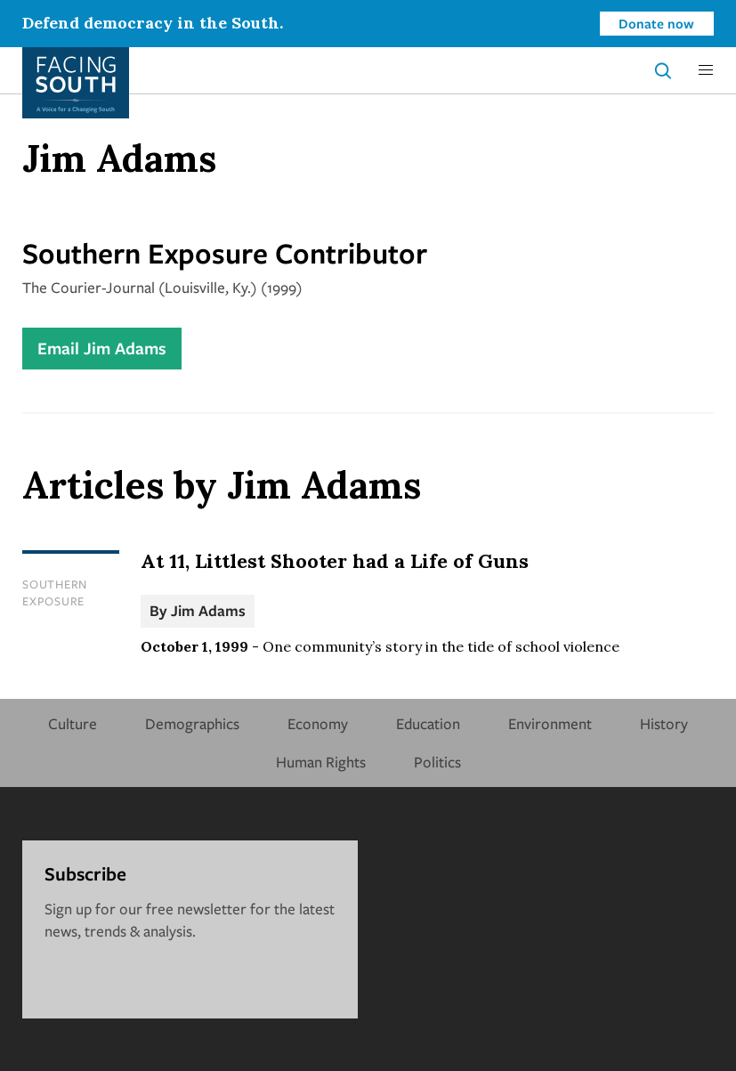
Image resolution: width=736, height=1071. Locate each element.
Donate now (656, 23)
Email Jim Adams (101, 348)
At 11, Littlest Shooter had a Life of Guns (335, 560)
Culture (72, 723)
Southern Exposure (54, 592)
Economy (317, 723)
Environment (550, 723)
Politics (437, 761)
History (664, 723)
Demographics (192, 723)
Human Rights (321, 761)
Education (428, 723)
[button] (706, 70)
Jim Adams (208, 610)
